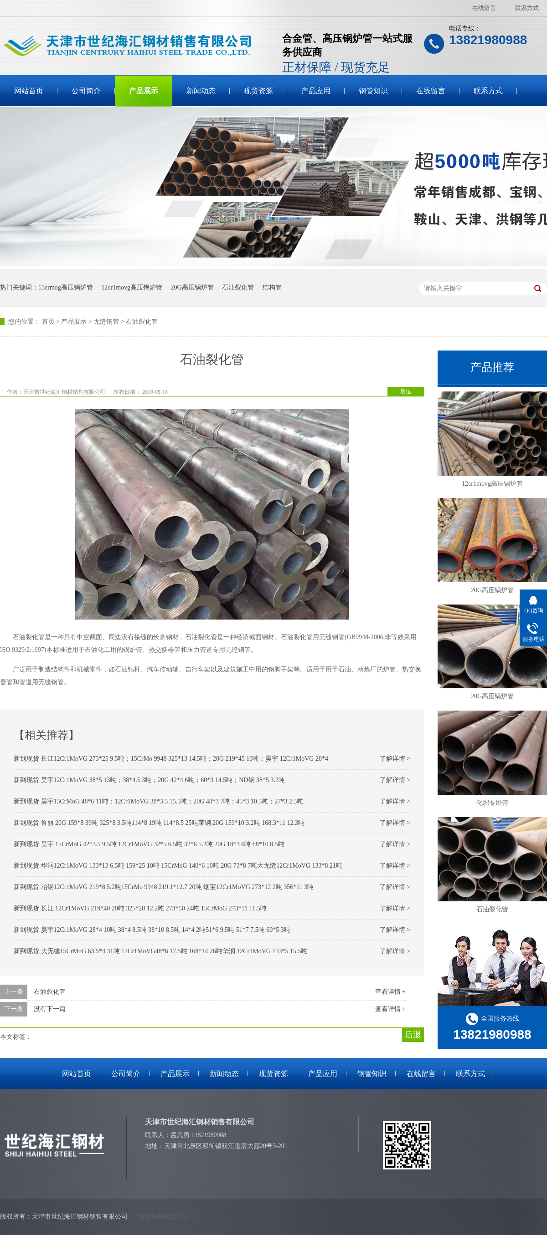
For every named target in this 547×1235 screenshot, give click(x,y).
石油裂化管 (238, 287)
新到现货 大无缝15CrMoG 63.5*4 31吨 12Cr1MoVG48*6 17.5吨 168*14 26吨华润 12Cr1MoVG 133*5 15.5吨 (160, 951)
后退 (405, 391)
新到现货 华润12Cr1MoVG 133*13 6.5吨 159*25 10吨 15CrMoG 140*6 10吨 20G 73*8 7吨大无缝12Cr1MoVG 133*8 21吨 (178, 865)
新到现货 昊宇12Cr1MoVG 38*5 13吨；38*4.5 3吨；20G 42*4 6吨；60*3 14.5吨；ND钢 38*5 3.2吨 (149, 780)
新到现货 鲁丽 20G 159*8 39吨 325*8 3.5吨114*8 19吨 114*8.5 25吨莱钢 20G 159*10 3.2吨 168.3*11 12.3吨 (159, 822)
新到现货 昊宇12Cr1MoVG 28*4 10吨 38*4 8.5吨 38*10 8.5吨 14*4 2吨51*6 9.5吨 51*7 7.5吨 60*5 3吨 (152, 929)
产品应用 (315, 91)
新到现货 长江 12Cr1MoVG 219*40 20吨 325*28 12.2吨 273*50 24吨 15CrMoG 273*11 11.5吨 (140, 908)
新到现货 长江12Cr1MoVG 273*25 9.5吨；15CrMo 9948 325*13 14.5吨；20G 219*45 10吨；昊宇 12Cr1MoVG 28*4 (171, 758)
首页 (48, 321)
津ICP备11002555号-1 (164, 1216)
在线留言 (484, 8)
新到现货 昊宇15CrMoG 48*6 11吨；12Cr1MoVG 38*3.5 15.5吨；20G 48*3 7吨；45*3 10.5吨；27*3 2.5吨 (158, 801)
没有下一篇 (50, 1009)
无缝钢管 (106, 321)
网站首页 (28, 91)
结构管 (272, 287)
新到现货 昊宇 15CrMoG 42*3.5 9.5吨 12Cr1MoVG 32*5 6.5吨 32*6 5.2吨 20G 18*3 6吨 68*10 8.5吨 (149, 844)
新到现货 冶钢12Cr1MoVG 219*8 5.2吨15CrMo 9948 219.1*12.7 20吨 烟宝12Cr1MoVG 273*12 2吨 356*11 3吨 (164, 887)
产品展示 (143, 91)
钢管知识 (373, 91)
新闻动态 (201, 91)
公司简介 (86, 91)
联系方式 (527, 8)
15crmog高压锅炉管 (65, 287)
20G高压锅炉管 (192, 287)
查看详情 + (390, 991)
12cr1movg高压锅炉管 (131, 287)
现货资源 (258, 91)
